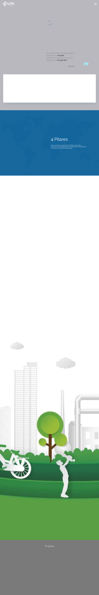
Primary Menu (95, 4)
